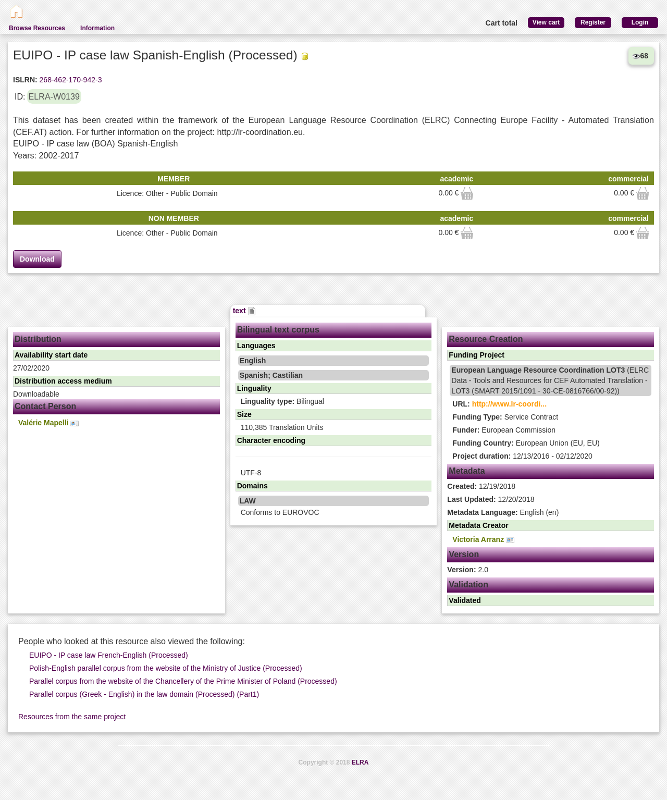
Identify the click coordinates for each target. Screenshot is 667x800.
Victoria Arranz (483, 539)
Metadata (467, 470)
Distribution (38, 339)
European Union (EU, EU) (525, 443)
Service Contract (505, 417)
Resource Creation (486, 339)
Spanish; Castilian (271, 375)
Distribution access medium (63, 381)
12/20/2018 (490, 499)
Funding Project (476, 355)
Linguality (254, 388)
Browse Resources (37, 28)
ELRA (360, 762)
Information (97, 28)
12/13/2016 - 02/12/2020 (522, 456)
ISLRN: (25, 80)
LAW (248, 501)
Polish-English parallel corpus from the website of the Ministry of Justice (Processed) (165, 668)
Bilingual (282, 401)
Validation (468, 584)
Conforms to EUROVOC (280, 512)
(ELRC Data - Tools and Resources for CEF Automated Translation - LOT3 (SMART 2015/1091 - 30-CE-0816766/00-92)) (550, 380)
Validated (464, 600)
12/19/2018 (481, 486)
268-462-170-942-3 (70, 80)
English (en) (503, 512)
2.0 (467, 569)
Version (464, 554)
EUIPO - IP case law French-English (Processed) (108, 655)
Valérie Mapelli (48, 423)
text (244, 310)
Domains (252, 486)
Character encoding (271, 440)
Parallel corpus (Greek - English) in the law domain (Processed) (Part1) (144, 694)
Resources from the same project (72, 716)
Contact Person (45, 406)
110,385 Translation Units (282, 427)
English (253, 360)
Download (37, 259)
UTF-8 (251, 473)
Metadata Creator (478, 525)
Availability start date (51, 355)
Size (244, 414)
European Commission (503, 430)
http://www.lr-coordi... (509, 404)
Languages (256, 345)
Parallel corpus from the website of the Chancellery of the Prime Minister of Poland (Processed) (183, 681)
